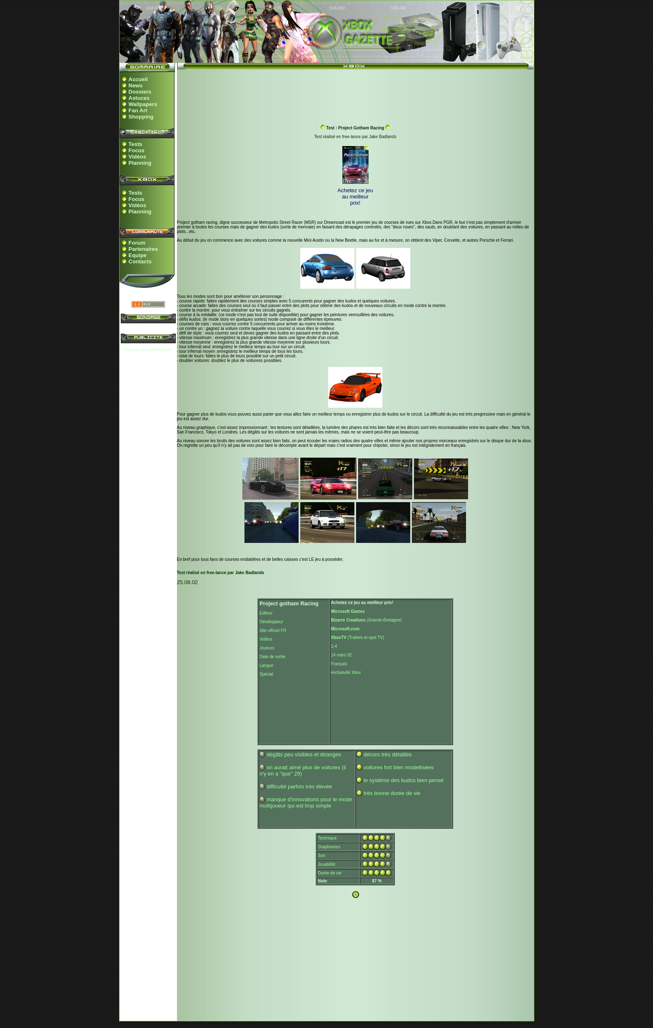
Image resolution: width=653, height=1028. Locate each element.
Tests (135, 144)
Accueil (138, 79)
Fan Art (138, 110)
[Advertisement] (355, 92)
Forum (137, 243)
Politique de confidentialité (148, 349)
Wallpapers (143, 104)
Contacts (140, 261)
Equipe (138, 255)
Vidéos (137, 157)
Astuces (139, 98)
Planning (140, 163)
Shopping (141, 117)
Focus (137, 150)
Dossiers (140, 92)
